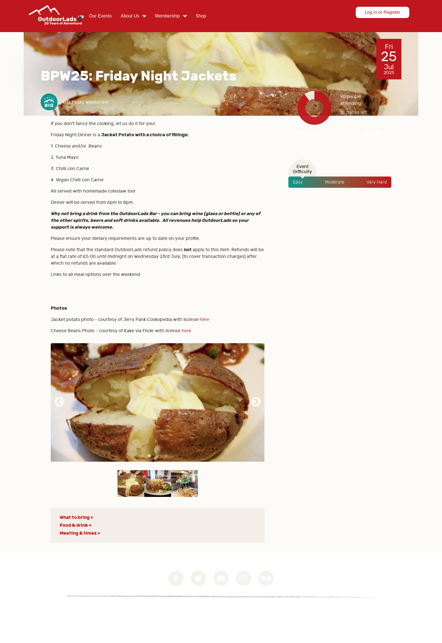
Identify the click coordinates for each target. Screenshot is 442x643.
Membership (167, 16)
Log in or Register (382, 12)
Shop (201, 16)
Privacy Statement (93, 610)
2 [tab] (157, 456)
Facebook (176, 578)
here (205, 319)
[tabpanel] (158, 402)
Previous (59, 402)
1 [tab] (149, 456)
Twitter (198, 578)
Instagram (243, 578)
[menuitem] (100, 16)
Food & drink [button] (74, 525)
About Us (130, 16)
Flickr (266, 578)
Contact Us (133, 610)
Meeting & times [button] (78, 533)
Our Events (100, 16)
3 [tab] (166, 456)
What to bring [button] (75, 517)
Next (256, 402)
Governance (52, 610)
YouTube (221, 578)
